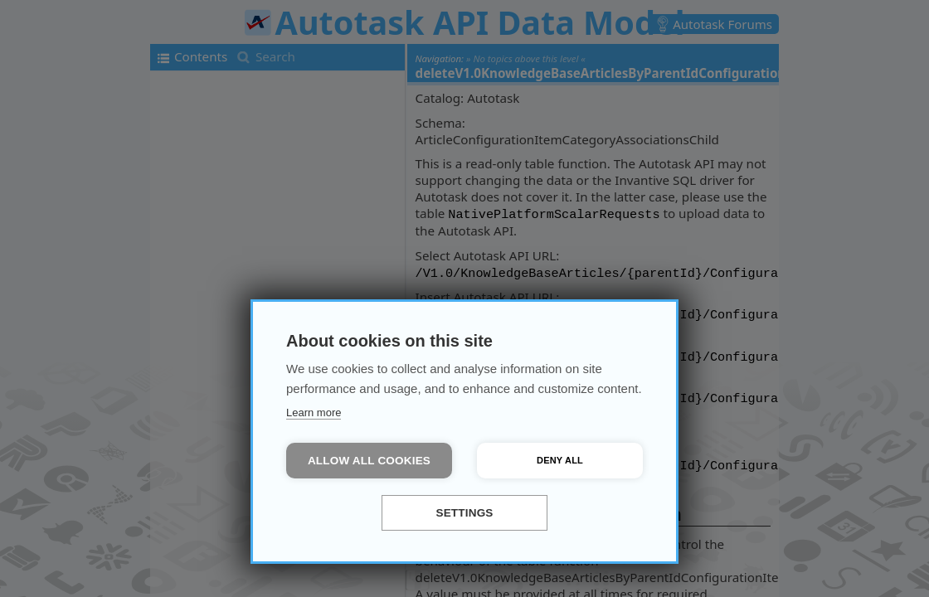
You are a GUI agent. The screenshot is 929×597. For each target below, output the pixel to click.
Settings (464, 513)
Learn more (313, 412)
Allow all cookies (369, 460)
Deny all (560, 460)
